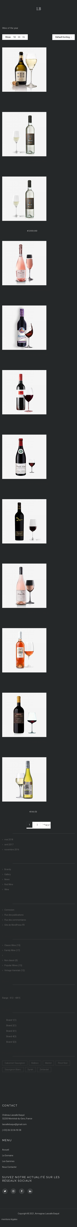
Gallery (7, 874)
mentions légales (9, 1219)
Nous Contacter (9, 1167)
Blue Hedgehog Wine (38, 96)
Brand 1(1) (11, 1020)
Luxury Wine (10, 955)
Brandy (7, 869)
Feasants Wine (38, 419)
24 (19, 37)
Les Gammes (8, 1161)
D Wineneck (38, 225)
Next (47, 825)
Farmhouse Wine (38, 354)
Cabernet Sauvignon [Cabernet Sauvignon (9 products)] (15, 1063)
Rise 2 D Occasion (38, 612)
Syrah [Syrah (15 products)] (30, 1069)
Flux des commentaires (15, 920)
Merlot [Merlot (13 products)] (48, 1063)
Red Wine (8, 884)
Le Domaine (7, 1155)
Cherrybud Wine (38, 161)
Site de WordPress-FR (14, 925)
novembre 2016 (11, 849)
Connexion (9, 910)
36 (23, 37)
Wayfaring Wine (39, 742)
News (7, 879)
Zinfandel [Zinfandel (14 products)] (44, 1069)
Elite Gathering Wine (38, 290)
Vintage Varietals (12, 970)
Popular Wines (11, 965)
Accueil (5, 1150)
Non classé (9, 960)
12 (14, 37)
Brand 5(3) (11, 1042)
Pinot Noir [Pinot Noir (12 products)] (63, 1063)
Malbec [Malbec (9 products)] (35, 1063)
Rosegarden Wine (38, 677)
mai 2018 (8, 839)
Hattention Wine (38, 548)
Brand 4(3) (11, 1036)
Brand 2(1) (11, 1025)
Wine (6, 889)
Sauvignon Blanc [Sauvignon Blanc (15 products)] (13, 1069)
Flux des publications (14, 915)
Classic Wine (10, 945)
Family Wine (9, 950)
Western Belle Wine (39, 806)
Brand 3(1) (11, 1031)
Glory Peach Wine (38, 483)
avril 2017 (8, 844)
